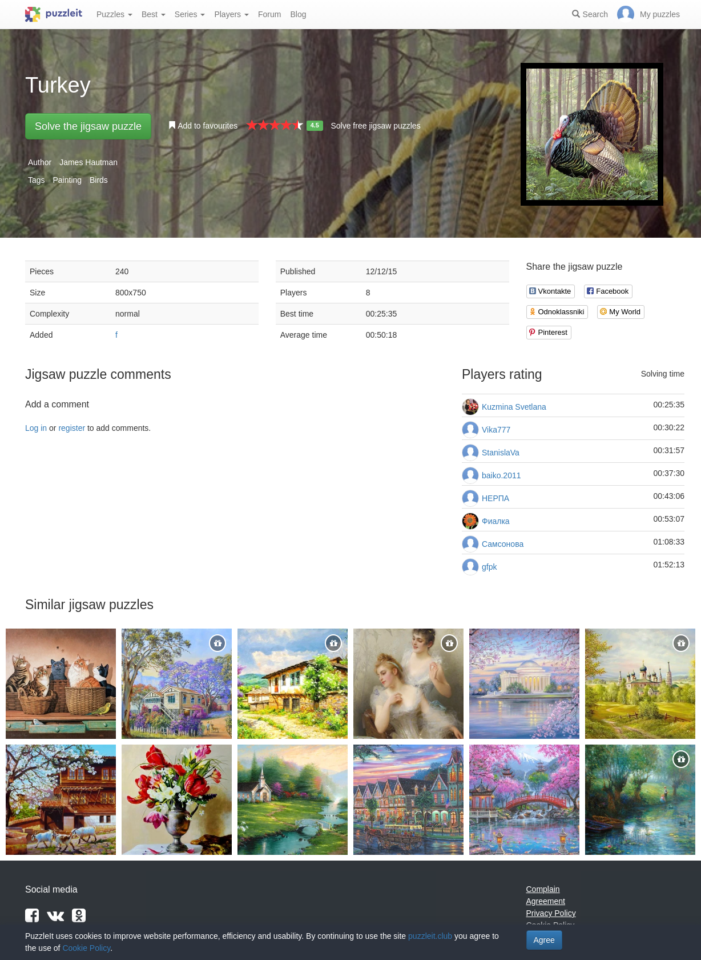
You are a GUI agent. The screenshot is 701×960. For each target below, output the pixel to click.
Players (231, 14)
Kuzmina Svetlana (514, 406)
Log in (36, 428)
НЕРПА (495, 498)
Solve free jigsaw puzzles (375, 125)
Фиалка (496, 521)
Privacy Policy (551, 913)
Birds (99, 180)
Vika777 (496, 429)
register (71, 428)
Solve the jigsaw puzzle (88, 126)
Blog (298, 14)
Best (154, 14)
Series (190, 14)
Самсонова (502, 544)
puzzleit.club (430, 936)
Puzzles (114, 14)
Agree (544, 940)
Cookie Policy (86, 948)
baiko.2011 (501, 475)
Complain (543, 889)
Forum (269, 14)
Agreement (545, 901)
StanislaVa (500, 452)
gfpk (489, 566)
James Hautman (88, 162)
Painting (67, 180)
